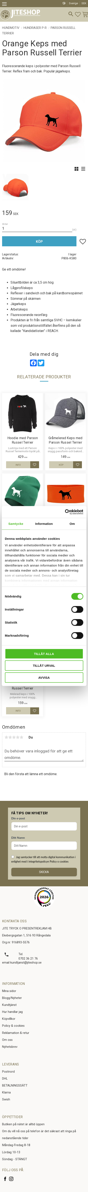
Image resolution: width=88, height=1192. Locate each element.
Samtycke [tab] (15, 523)
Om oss (7, 1040)
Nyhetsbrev (9, 1047)
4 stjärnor (18, 737)
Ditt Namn (18, 837)
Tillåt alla (44, 653)
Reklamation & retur (15, 1033)
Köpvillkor (8, 1019)
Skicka (44, 872)
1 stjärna (6, 737)
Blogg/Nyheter (12, 998)
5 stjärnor (21, 737)
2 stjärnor (10, 737)
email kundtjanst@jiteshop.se (22, 962)
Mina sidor (9, 991)
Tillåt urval (44, 665)
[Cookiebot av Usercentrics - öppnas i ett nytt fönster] (64, 512)
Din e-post (18, 818)
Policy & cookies (13, 1026)
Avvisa (44, 677)
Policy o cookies (59, 861)
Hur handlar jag (12, 1012)
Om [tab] (72, 523)
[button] (5, 4)
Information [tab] (44, 523)
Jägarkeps (18, 304)
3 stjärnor (14, 737)
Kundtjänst (9, 1005)
